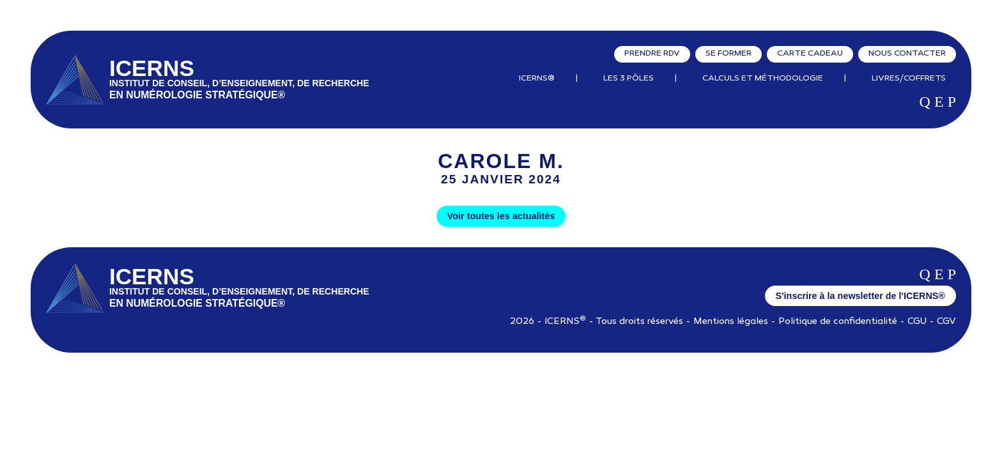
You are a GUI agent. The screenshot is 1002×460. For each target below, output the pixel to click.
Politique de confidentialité (837, 321)
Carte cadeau (810, 54)
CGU (917, 321)
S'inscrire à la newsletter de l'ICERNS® (860, 296)
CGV (946, 321)
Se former (728, 54)
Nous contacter (907, 54)
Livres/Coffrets (909, 78)
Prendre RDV (652, 54)
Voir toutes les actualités (501, 216)
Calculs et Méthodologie (762, 78)
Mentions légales (730, 321)
